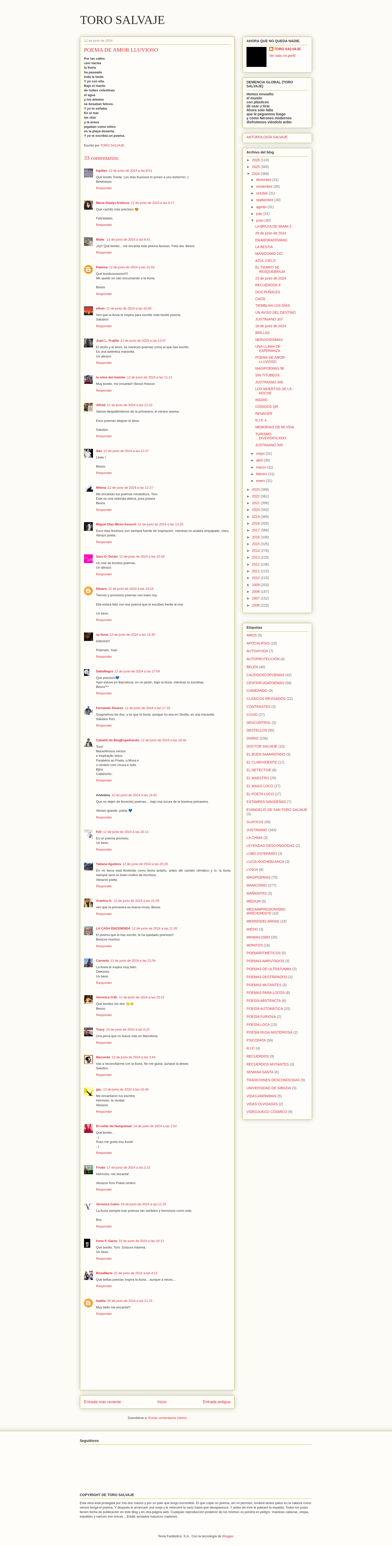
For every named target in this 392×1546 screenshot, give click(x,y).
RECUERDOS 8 (267, 285)
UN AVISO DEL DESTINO (275, 312)
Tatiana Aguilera (108, 864)
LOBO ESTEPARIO (261, 854)
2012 (256, 564)
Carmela (102, 960)
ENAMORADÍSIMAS (271, 240)
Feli (99, 832)
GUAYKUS (254, 822)
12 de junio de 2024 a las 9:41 (128, 239)
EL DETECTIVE (258, 770)
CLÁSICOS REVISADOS (266, 699)
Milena (101, 487)
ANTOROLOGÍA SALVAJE (267, 137)
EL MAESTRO (257, 778)
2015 (256, 544)
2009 (256, 585)
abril (260, 460)
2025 (256, 167)
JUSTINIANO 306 (269, 382)
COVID (252, 715)
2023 (256, 489)
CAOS (260, 299)
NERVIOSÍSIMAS (269, 340)
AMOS (251, 635)
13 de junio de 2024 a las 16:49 (125, 1089)
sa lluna (102, 634)
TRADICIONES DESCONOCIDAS (273, 1080)
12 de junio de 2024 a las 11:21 (149, 377)
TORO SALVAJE (122, 19)
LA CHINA (254, 838)
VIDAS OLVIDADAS (262, 1104)
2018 (256, 523)
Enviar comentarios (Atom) (167, 1418)
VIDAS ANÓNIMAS (261, 1096)
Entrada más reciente (102, 1402)
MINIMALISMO (258, 937)
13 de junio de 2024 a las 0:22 (128, 1029)
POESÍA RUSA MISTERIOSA (269, 1032)
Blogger (227, 1536)
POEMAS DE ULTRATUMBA (269, 969)
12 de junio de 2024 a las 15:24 (131, 589)
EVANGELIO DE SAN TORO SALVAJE (276, 810)
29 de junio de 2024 (270, 233)
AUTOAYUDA (257, 651)
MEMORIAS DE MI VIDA (274, 427)
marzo (261, 467)
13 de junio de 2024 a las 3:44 (133, 1057)
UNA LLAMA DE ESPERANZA (267, 348)
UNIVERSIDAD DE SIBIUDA (268, 1088)
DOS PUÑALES (267, 292)
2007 (256, 598)
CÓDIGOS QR (266, 407)
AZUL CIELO (265, 261)
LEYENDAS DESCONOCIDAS (270, 846)
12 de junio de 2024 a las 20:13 (125, 832)
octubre (262, 193)
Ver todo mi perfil (282, 56)
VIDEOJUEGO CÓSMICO (266, 1112)
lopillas (101, 170)
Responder (104, 188)
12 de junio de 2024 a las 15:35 (132, 634)
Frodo (100, 1167)
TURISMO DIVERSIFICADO (270, 436)
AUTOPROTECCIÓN (263, 659)
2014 (256, 551)
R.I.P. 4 (260, 420)
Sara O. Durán (107, 556)
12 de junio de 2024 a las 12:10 (129, 405)
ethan (100, 308)
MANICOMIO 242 (269, 254)
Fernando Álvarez (109, 708)
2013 (256, 557)
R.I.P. (250, 1048)
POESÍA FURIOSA (261, 1017)
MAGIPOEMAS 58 (269, 368)
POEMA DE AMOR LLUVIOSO (270, 359)
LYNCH (252, 870)
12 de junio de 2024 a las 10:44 (131, 267)
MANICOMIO (256, 885)
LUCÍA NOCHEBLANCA (265, 862)
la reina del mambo (111, 377)
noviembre (264, 186)
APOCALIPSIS (258, 643)
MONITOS (254, 945)
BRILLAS (262, 333)
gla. (99, 1089)
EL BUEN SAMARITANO (265, 754)
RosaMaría (104, 1273)
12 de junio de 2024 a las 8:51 (130, 170)
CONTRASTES (258, 707)
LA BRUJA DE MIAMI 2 (273, 226)
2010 (256, 578)
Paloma (102, 267)
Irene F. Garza (106, 1241)
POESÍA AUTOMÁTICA (264, 1009)
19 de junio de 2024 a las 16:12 (141, 1241)
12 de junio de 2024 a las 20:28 (145, 864)
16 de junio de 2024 (270, 326)
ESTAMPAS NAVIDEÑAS (266, 802)
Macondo (103, 1057)
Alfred (101, 405)
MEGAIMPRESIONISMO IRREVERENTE (266, 911)
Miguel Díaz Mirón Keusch (116, 524)
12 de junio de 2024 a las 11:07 (143, 340)
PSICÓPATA (256, 1040)
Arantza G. (104, 901)
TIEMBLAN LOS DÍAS (272, 306)
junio (260, 220)
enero (261, 481)
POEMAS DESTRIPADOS (266, 977)
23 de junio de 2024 (270, 278)
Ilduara (101, 589)
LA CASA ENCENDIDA (113, 928)
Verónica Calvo (107, 1204)
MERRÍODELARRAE (262, 921)
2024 (256, 174)
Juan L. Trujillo (107, 340)
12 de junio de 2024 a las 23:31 (141, 997)
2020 (256, 510)
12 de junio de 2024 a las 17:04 (137, 671)
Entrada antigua (216, 1402)
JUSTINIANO (256, 830)
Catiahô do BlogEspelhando (117, 740)
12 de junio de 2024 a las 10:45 (129, 308)
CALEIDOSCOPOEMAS (265, 675)
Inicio (162, 1402)
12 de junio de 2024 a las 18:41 (134, 795)
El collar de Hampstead (114, 1126)
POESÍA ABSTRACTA (263, 1001)
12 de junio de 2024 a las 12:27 (126, 451)
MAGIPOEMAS (258, 877)
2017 (256, 530)
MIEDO (252, 929)
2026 (256, 160)
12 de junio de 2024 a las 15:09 (141, 556)
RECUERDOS (257, 1056)
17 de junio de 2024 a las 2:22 (128, 1167)
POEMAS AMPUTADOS (265, 961)
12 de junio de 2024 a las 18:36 (163, 740)
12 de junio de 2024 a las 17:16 (147, 708)
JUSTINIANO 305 (269, 445)
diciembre (264, 180)
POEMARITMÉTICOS (263, 953)
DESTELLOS (256, 730)
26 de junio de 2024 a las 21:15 (129, 1301)
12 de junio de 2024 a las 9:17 (152, 203)
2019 (256, 517)
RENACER (263, 414)
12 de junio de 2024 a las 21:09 (136, 901)
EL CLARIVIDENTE (261, 762)
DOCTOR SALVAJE (262, 746)
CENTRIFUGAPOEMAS (265, 683)
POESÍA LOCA (258, 1025)
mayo (261, 454)
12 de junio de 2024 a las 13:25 (160, 524)
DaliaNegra (104, 671)
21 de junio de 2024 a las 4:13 (136, 1273)
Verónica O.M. (107, 997)
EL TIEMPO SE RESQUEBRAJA (270, 269)
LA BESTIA (264, 247)
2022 (256, 496)
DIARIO (252, 738)
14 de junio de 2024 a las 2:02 (155, 1126)
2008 (256, 592)
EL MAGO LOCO (259, 786)
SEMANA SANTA (260, 1072)
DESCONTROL (258, 723)
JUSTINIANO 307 (269, 319)
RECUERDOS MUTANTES (267, 1064)
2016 (256, 537)
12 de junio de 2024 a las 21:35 (154, 928)
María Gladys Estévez (112, 203)
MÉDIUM (253, 901)
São (99, 451)
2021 (256, 503)
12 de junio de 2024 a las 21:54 (133, 960)
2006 (256, 605)
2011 (256, 571)
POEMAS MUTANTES (264, 985)
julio (259, 214)
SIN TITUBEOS (267, 375)
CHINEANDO (257, 691)
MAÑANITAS (256, 893)
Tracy (100, 1029)
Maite (100, 239)
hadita (101, 1301)
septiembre (265, 200)
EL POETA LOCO (260, 794)
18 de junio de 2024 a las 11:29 (143, 1204)
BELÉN (252, 667)
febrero (262, 474)
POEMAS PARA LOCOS (265, 993)
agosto (262, 207)
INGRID (261, 400)
